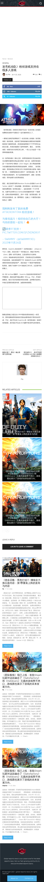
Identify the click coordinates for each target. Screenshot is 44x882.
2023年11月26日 (11, 242)
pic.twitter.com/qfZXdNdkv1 (21, 232)
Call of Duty (22, 428)
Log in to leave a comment (22, 547)
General (10, 59)
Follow (37, 91)
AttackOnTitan (11, 212)
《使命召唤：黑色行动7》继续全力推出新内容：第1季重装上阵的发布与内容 (22, 433)
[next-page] (7, 530)
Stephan (4, 785)
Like (38, 86)
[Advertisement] (22, 31)
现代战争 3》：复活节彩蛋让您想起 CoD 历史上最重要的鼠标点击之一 (32, 354)
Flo (9, 74)
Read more (7, 646)
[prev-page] (3, 530)
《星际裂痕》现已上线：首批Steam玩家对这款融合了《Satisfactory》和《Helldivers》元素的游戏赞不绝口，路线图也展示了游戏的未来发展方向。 (22, 475)
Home (4, 59)
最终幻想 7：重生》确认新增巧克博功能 (11, 353)
